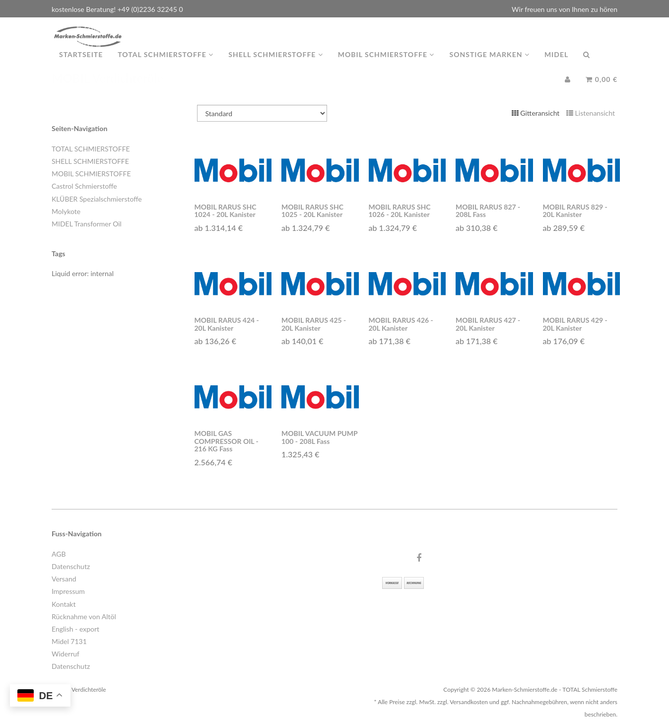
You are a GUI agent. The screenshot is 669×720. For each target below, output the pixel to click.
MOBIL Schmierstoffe (386, 64)
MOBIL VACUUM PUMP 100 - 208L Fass (319, 437)
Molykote (66, 211)
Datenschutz (71, 566)
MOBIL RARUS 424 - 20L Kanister (227, 324)
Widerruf (65, 653)
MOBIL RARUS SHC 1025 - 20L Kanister (312, 210)
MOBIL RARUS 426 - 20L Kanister (401, 324)
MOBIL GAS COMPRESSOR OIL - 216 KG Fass (227, 441)
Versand (64, 579)
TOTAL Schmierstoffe (165, 64)
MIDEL (556, 64)
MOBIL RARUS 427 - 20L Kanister (488, 324)
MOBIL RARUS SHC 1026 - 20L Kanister (400, 210)
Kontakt (64, 604)
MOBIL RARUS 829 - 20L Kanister (575, 210)
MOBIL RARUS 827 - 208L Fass (488, 210)
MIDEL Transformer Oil (87, 223)
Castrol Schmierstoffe (84, 186)
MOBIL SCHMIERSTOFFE (91, 173)
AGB (59, 554)
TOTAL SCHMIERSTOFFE (91, 148)
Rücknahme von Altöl (84, 616)
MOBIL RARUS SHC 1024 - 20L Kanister (226, 210)
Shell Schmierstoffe (275, 64)
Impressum (68, 591)
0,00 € (601, 89)
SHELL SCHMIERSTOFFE (90, 161)
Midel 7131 (69, 641)
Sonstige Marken (489, 64)
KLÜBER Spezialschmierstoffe (97, 199)
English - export (75, 629)
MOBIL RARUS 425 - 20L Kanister (313, 324)
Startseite (81, 64)
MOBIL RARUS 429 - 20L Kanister (575, 324)
